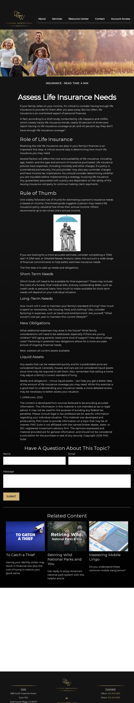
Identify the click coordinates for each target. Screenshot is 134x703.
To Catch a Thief (20, 547)
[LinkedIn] (67, 690)
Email (71, 445)
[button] (42, 11)
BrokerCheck (97, 700)
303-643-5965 (114, 689)
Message (8, 463)
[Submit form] (11, 488)
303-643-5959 (114, 685)
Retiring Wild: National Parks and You (65, 551)
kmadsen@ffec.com (67, 695)
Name (7, 445)
